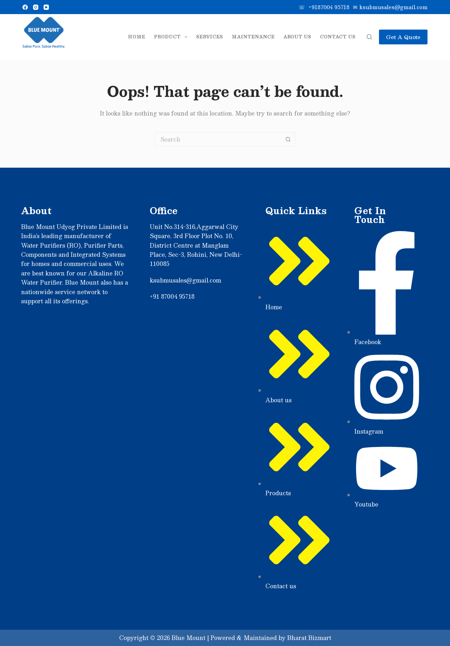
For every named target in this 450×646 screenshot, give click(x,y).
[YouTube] (46, 7)
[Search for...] (218, 139)
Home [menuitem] (136, 36)
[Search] (369, 36)
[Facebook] (25, 7)
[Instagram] (35, 7)
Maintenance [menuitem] (253, 36)
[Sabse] (43, 37)
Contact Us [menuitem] (337, 36)
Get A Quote (403, 36)
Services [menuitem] (209, 36)
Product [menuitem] (172, 37)
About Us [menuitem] (297, 36)
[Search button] (288, 139)
